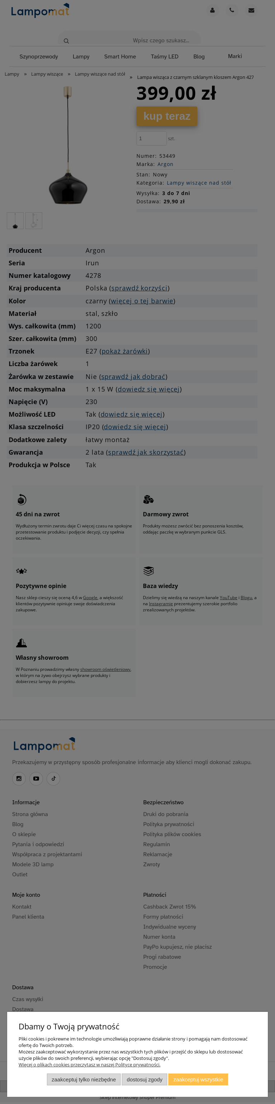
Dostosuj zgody (145, 1079)
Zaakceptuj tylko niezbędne (84, 1079)
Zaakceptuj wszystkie (198, 1079)
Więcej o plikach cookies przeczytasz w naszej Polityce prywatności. (89, 1064)
